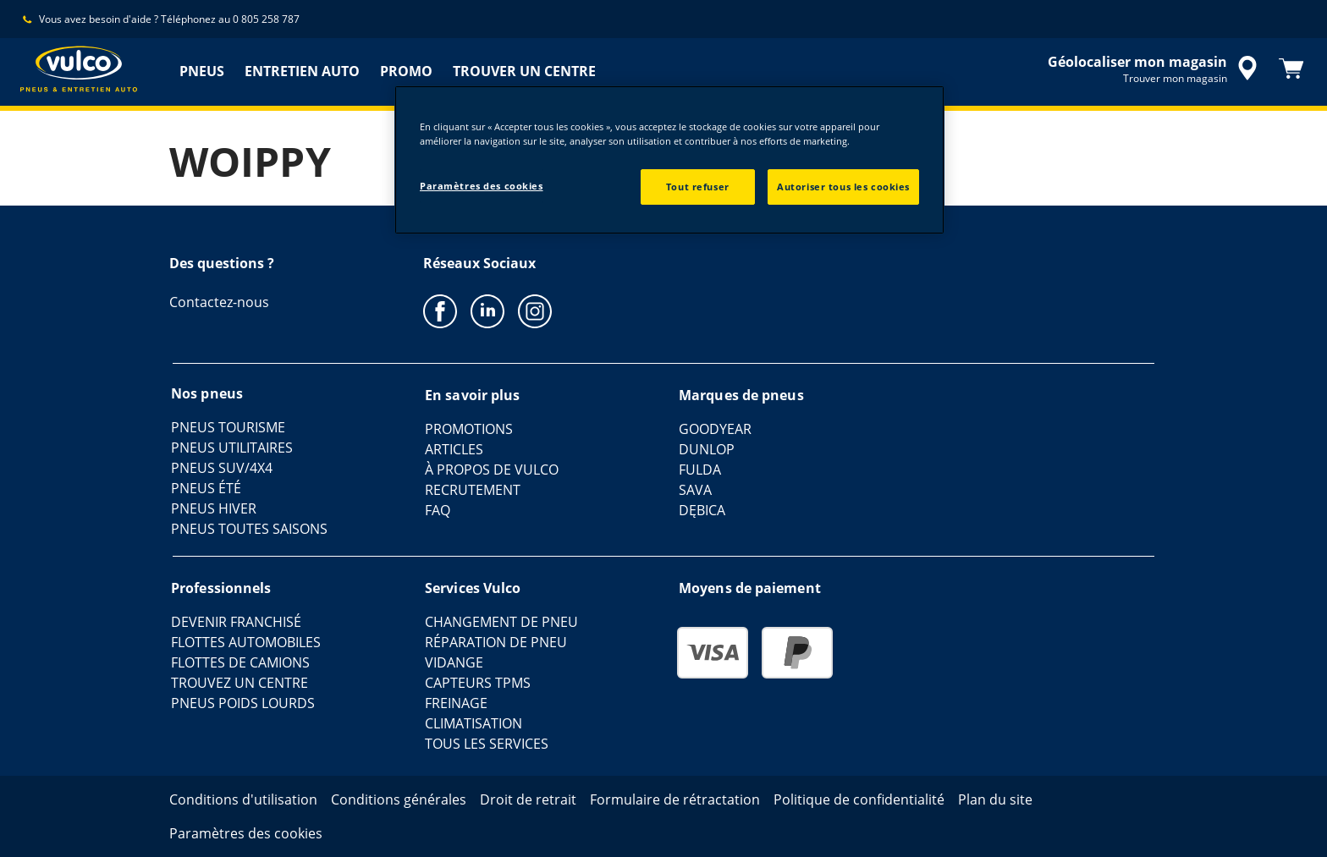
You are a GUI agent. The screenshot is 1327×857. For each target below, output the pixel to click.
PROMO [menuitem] (406, 71)
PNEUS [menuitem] (201, 71)
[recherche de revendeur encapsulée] (1155, 68)
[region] (669, 159)
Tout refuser (698, 186)
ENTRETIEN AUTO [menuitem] (302, 71)
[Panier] (1291, 68)
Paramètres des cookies (481, 185)
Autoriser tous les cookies (843, 186)
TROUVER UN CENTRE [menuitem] (524, 71)
